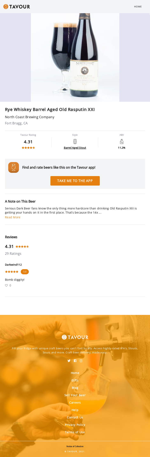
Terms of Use (75, 432)
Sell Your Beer (75, 395)
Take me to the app (75, 181)
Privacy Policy (75, 425)
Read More (12, 217)
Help (75, 410)
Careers (75, 402)
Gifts (75, 380)
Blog (75, 388)
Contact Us (75, 417)
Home (138, 6)
